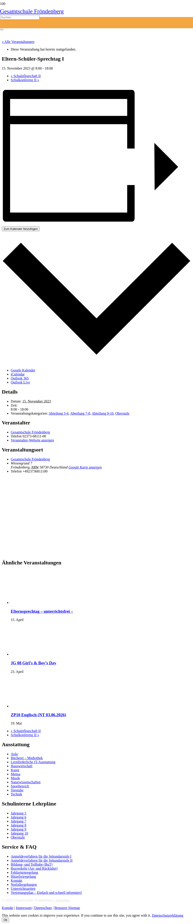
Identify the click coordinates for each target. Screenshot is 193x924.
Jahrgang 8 (18, 825)
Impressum (24, 908)
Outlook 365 (20, 378)
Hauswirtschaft (21, 766)
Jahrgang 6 (18, 817)
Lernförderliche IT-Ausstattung (33, 762)
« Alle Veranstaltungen (18, 42)
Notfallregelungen (24, 884)
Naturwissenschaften (25, 782)
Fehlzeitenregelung (24, 872)
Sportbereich (20, 786)
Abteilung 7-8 (80, 413)
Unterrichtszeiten (23, 888)
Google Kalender (23, 370)
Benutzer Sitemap (67, 908)
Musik (15, 778)
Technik (16, 794)
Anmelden (62, 900)
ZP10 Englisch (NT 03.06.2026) (38, 714)
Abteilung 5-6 (58, 413)
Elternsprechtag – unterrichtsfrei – (42, 611)
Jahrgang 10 (19, 833)
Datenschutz (43, 908)
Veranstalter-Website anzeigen (32, 440)
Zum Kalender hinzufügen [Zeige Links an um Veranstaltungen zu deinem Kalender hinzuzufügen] (21, 229)
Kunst (15, 770)
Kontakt (16, 880)
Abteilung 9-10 (102, 413)
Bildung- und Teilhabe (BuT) (32, 864)
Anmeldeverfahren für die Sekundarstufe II (41, 860)
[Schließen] (2, 29)
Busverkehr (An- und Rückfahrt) (34, 868)
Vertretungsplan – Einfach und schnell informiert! (46, 892)
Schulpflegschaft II (26, 76)
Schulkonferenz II (25, 80)
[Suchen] (20, 17)
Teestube (17, 790)
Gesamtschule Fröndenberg (30, 432)
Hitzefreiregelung (23, 876)
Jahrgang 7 (18, 821)
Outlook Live (20, 382)
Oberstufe (122, 413)
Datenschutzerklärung (167, 915)
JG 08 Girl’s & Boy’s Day (33, 663)
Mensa (15, 774)
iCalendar (18, 374)
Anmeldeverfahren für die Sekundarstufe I (41, 856)
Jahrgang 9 (18, 829)
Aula (14, 754)
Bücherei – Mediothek (27, 758)
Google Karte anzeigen (85, 467)
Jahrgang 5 (18, 813)
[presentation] (44, 602)
